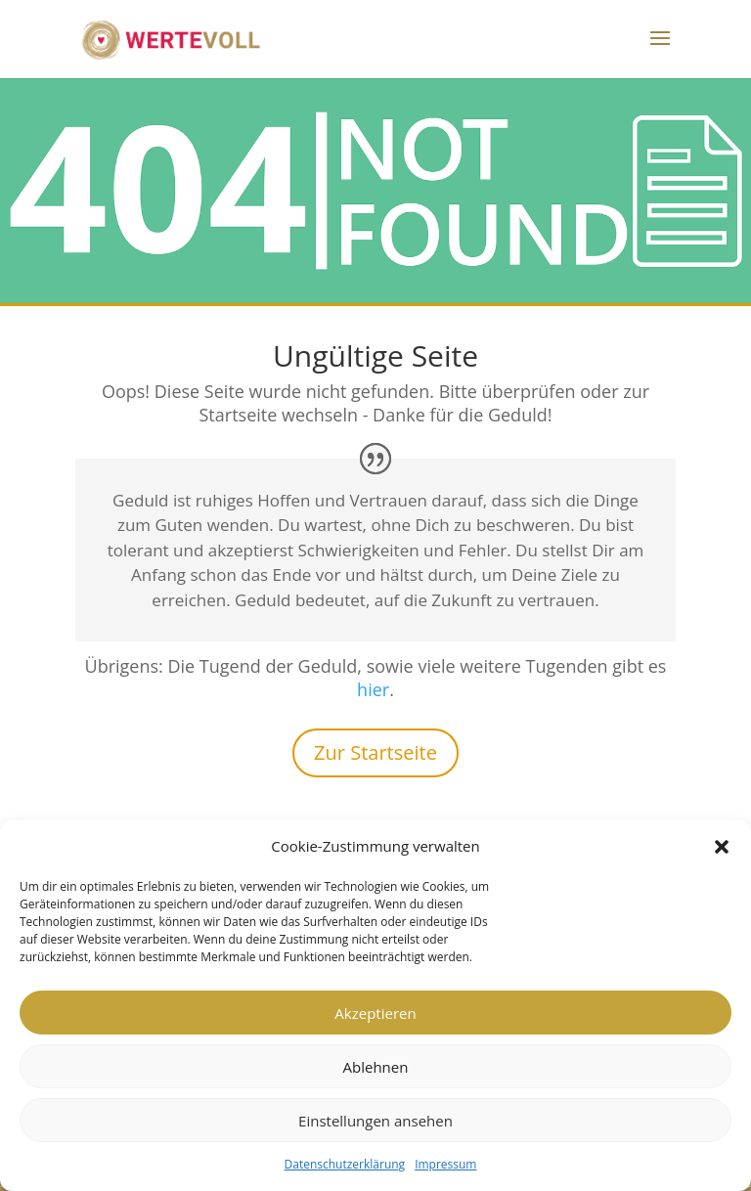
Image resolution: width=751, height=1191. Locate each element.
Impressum (445, 1164)
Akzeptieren (375, 1013)
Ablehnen (376, 1067)
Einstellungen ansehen (375, 1120)
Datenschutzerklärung (345, 1164)
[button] (721, 847)
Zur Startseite (375, 752)
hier (373, 689)
